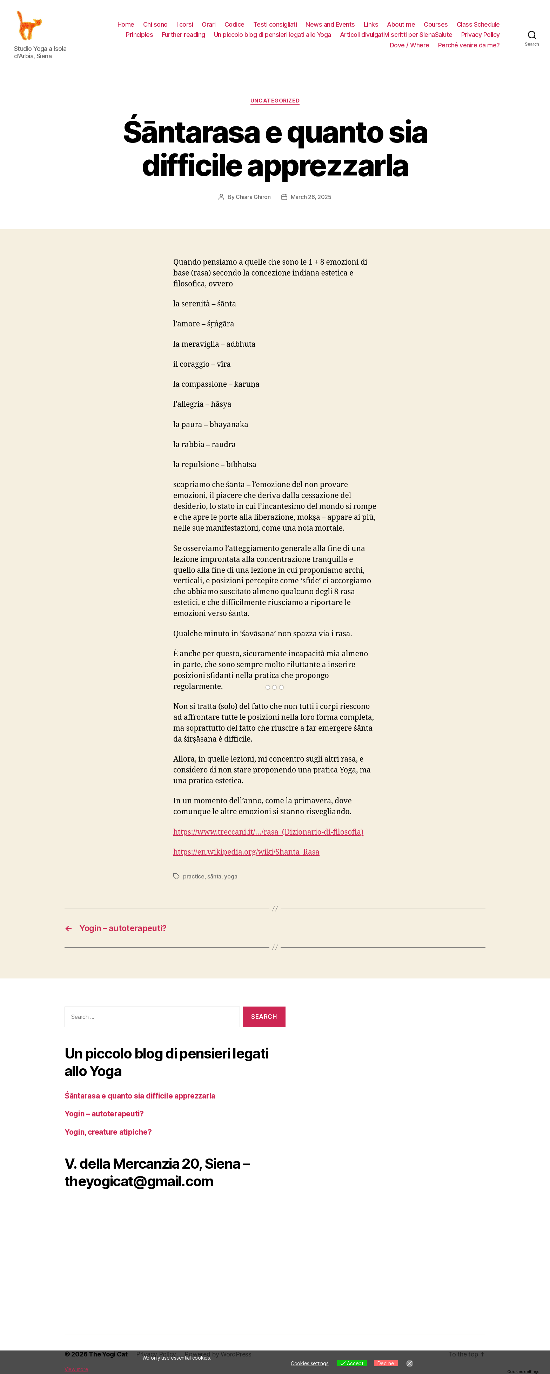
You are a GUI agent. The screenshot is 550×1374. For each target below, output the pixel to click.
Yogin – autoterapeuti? (104, 1113)
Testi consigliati (275, 24)
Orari (209, 24)
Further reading (183, 34)
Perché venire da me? (469, 45)
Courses (436, 24)
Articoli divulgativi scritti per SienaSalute (396, 34)
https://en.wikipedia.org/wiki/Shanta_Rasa (246, 852)
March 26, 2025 (311, 196)
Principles (139, 34)
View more (76, 1369)
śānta (214, 876)
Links (371, 24)
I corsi (184, 24)
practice (193, 876)
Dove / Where (409, 45)
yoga (230, 876)
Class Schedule (478, 24)
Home (126, 24)
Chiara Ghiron (253, 196)
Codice (234, 24)
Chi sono (155, 24)
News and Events (330, 24)
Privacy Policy (480, 34)
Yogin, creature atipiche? (108, 1132)
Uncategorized (275, 101)
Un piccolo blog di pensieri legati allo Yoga (272, 34)
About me (401, 24)
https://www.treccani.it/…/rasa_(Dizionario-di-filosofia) (268, 832)
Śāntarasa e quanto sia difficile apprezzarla (140, 1095)
